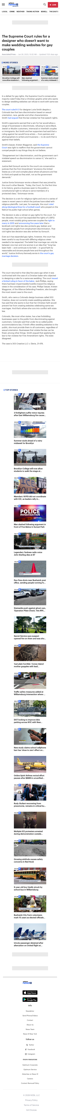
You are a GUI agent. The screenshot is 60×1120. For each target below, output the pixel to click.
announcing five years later (31, 223)
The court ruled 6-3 (10, 110)
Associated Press (9, 54)
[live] (53, 5)
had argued (13, 118)
